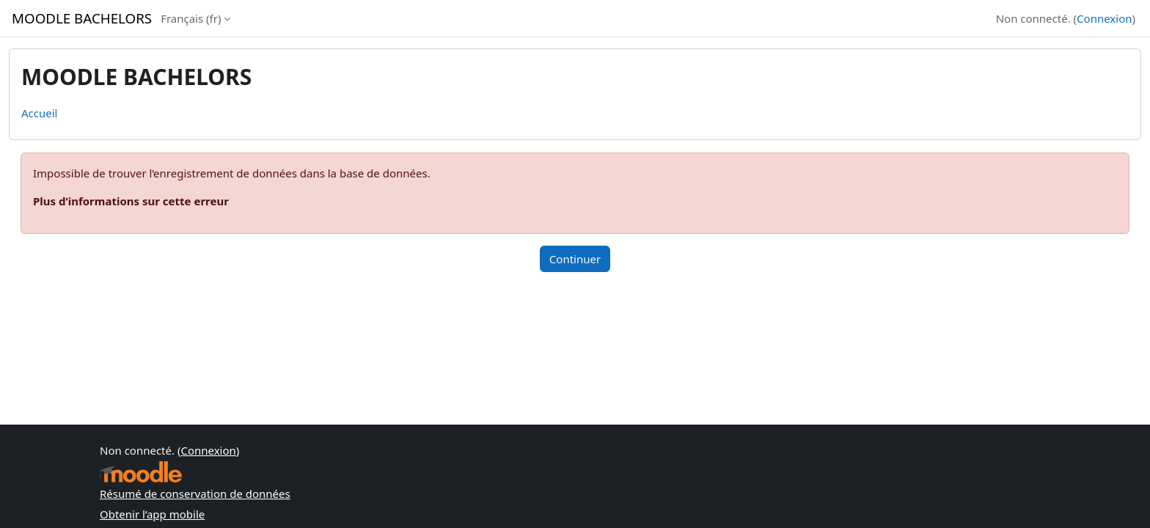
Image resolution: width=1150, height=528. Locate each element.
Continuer (575, 259)
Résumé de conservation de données (195, 493)
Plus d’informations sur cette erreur (131, 201)
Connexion (1104, 18)
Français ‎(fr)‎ (191, 18)
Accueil (39, 113)
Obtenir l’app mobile (152, 514)
